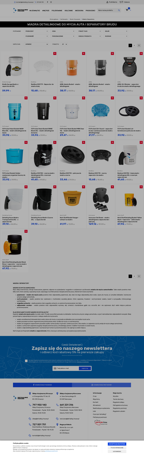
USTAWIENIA (117, 451)
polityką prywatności (51, 451)
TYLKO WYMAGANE (117, 447)
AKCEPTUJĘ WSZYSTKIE (117, 444)
